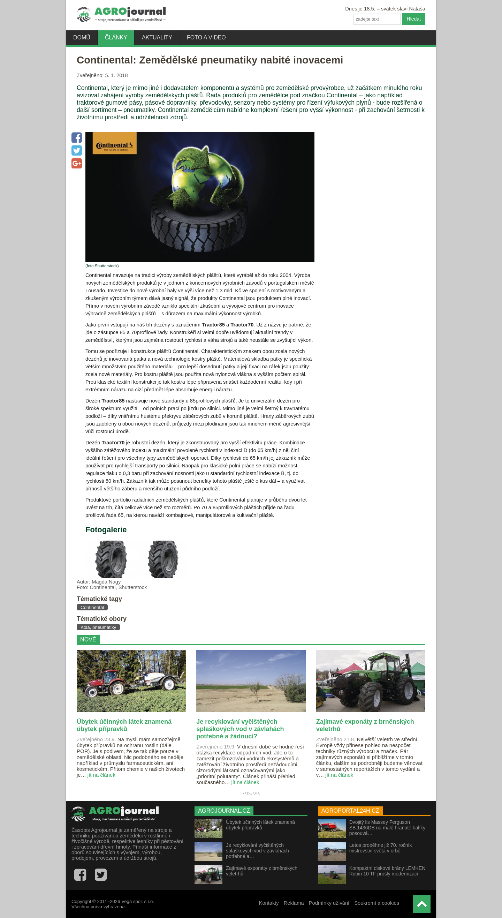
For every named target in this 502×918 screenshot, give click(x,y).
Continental (92, 607)
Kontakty (269, 903)
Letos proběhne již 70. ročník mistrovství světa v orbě (380, 847)
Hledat (414, 19)
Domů (81, 37)
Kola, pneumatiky (98, 627)
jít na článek (101, 775)
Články (116, 37)
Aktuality (157, 37)
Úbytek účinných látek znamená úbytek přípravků (260, 824)
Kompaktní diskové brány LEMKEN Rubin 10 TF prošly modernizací (387, 870)
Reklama (294, 903)
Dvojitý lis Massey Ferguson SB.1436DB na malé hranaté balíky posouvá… (387, 827)
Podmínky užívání (329, 903)
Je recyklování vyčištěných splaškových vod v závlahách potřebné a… (257, 850)
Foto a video (206, 37)
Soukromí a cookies (376, 903)
